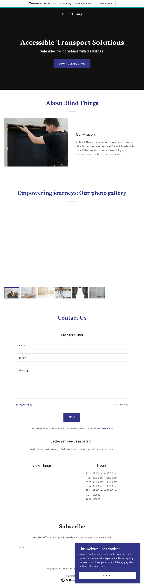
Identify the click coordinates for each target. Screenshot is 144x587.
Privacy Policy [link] (83, 428)
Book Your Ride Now (72, 63)
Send (72, 417)
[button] (17, 404)
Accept (107, 575)
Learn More (106, 3)
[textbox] (72, 345)
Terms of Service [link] (100, 428)
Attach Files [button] (25, 404)
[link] (72, 14)
